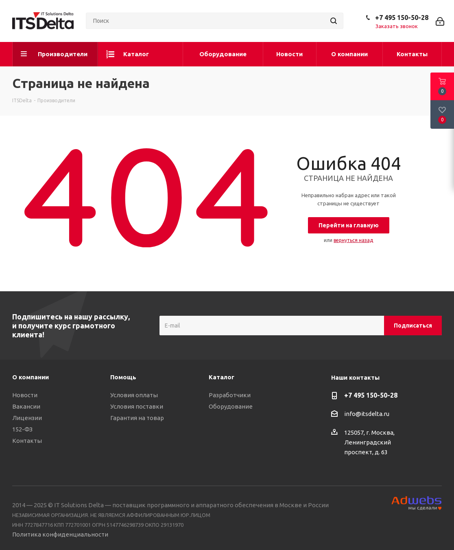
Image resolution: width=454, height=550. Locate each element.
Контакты (27, 440)
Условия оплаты (134, 395)
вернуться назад (353, 240)
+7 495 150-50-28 (401, 17)
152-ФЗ (22, 429)
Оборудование (231, 406)
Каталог (221, 377)
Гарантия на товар (137, 417)
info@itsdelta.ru (366, 413)
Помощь (123, 377)
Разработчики (230, 395)
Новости (24, 395)
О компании (30, 377)
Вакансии (26, 406)
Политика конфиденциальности (60, 534)
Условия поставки (136, 406)
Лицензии (27, 417)
